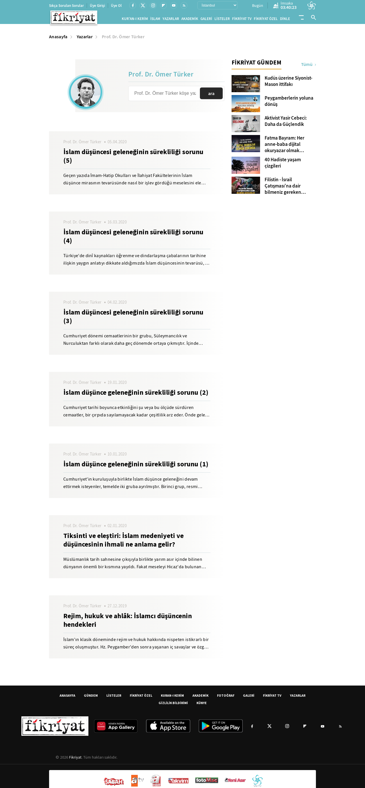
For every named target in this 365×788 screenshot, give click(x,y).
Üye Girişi (97, 5)
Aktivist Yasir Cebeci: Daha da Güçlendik (286, 123)
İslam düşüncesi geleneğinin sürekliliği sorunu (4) (133, 238)
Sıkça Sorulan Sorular (66, 5)
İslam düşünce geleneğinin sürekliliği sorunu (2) (135, 394)
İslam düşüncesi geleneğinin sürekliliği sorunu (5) (133, 158)
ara (211, 96)
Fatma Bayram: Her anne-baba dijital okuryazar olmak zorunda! (284, 146)
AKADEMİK (189, 19)
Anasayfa (58, 39)
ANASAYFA (67, 698)
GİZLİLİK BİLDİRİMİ (173, 705)
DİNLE (285, 19)
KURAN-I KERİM (172, 698)
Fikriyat (75, 759)
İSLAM (155, 19)
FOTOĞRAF (225, 698)
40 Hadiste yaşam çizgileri (283, 165)
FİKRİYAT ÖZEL (266, 19)
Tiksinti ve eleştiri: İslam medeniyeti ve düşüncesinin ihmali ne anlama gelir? (123, 542)
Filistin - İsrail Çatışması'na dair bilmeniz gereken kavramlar (283, 188)
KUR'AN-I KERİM (135, 19)
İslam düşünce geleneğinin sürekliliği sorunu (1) (135, 466)
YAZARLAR (171, 19)
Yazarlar (85, 39)
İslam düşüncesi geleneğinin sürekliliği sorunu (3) (133, 318)
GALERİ (206, 19)
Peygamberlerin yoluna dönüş (289, 103)
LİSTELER (222, 19)
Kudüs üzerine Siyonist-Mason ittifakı (288, 83)
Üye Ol (116, 5)
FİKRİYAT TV (242, 19)
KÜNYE (201, 705)
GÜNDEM (91, 698)
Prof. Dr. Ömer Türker (123, 39)
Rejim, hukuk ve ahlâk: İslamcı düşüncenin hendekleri (127, 622)
